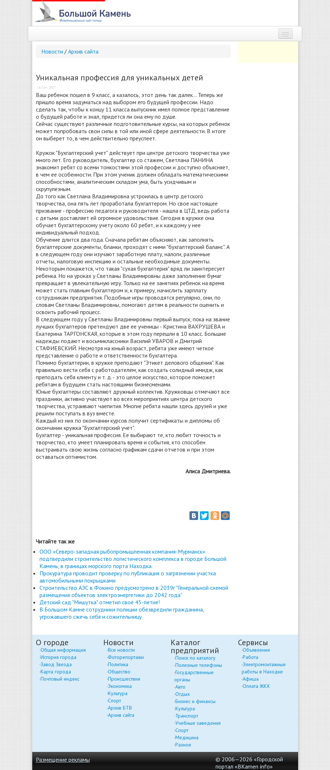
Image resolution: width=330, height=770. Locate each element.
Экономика (120, 686)
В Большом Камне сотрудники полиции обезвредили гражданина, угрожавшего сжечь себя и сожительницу (121, 613)
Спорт (114, 700)
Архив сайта (83, 51)
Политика (118, 664)
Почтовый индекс (60, 679)
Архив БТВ (120, 708)
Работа (250, 657)
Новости (52, 51)
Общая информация (63, 650)
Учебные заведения (198, 723)
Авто (180, 687)
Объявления (256, 650)
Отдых (182, 694)
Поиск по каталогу (195, 658)
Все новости (121, 650)
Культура (118, 693)
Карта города (56, 671)
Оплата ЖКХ (256, 686)
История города (58, 657)
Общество (119, 671)
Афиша (251, 679)
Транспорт (186, 715)
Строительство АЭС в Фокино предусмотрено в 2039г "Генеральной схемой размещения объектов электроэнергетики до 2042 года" (133, 591)
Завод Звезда (56, 664)
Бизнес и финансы (195, 701)
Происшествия (124, 679)
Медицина (187, 737)
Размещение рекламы (63, 759)
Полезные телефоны (198, 665)
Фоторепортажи (126, 657)
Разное (183, 744)
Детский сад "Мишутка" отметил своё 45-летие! (99, 602)
